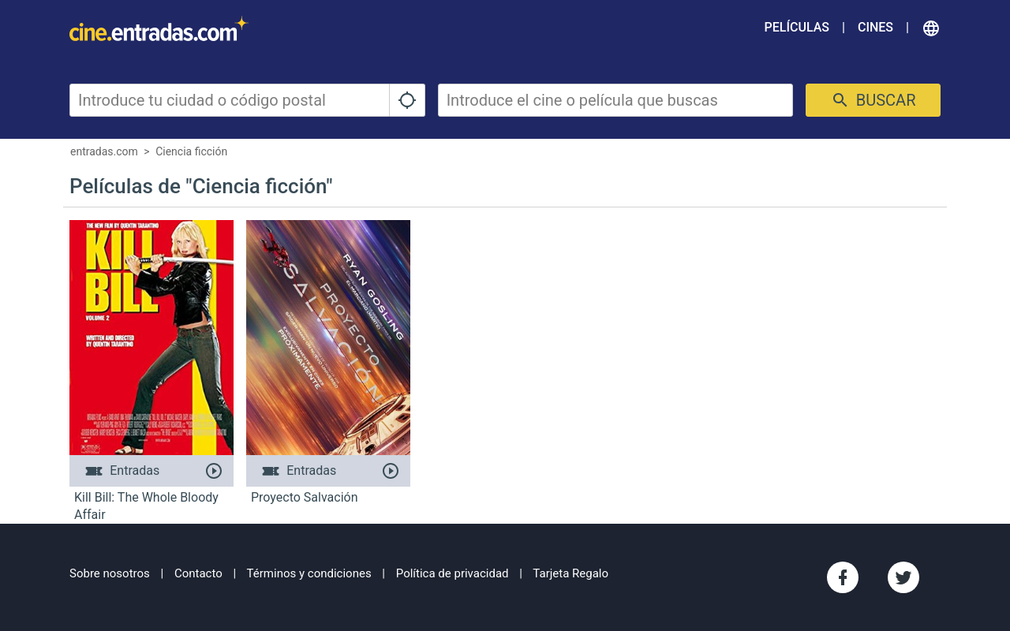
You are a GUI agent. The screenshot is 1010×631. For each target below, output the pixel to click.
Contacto (198, 573)
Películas (797, 27)
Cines (875, 27)
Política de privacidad (452, 573)
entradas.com (104, 151)
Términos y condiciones (309, 573)
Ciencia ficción (191, 151)
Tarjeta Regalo (570, 573)
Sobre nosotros (109, 573)
